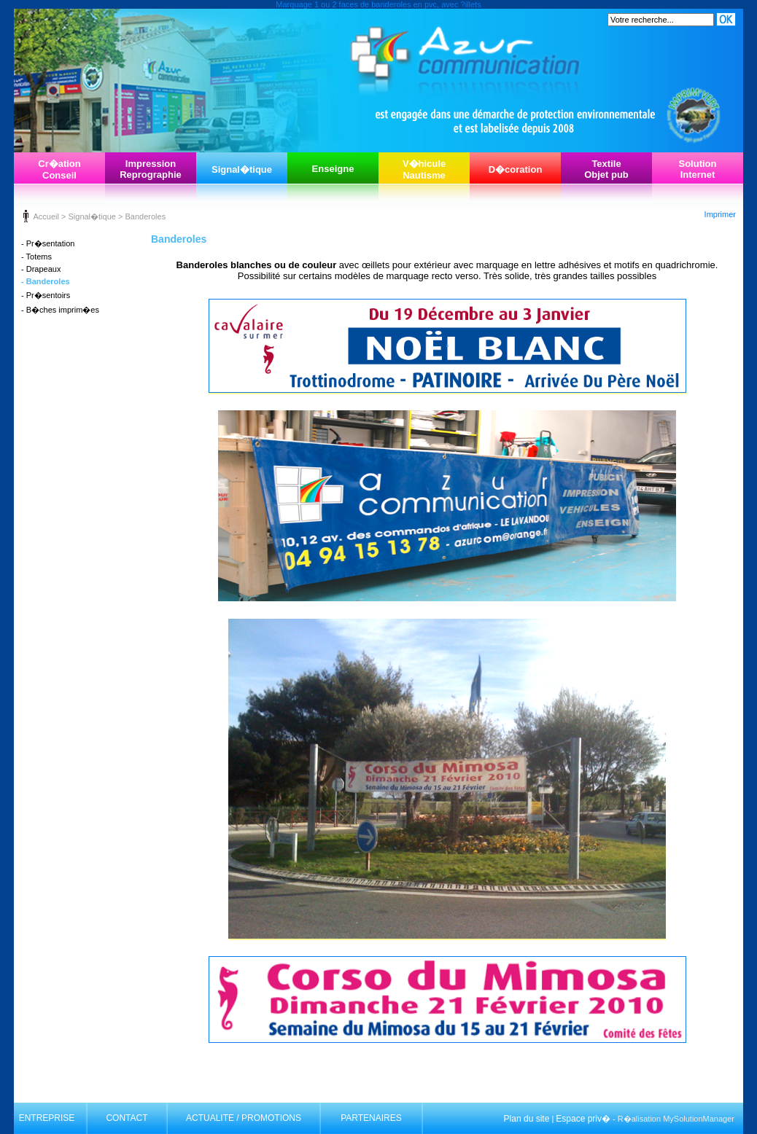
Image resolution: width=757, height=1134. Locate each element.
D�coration (516, 169)
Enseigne (333, 168)
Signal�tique (241, 169)
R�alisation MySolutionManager (676, 1118)
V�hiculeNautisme (424, 169)
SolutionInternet (698, 169)
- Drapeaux (41, 269)
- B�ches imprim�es (60, 309)
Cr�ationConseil (59, 169)
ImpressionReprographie (151, 169)
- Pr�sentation (47, 243)
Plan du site (527, 1119)
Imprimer (720, 214)
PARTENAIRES (371, 1118)
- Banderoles (45, 281)
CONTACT (126, 1118)
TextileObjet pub (606, 169)
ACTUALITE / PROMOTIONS (243, 1118)
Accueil (45, 216)
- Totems (36, 256)
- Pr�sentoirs (45, 295)
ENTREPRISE (47, 1118)
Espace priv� (583, 1119)
